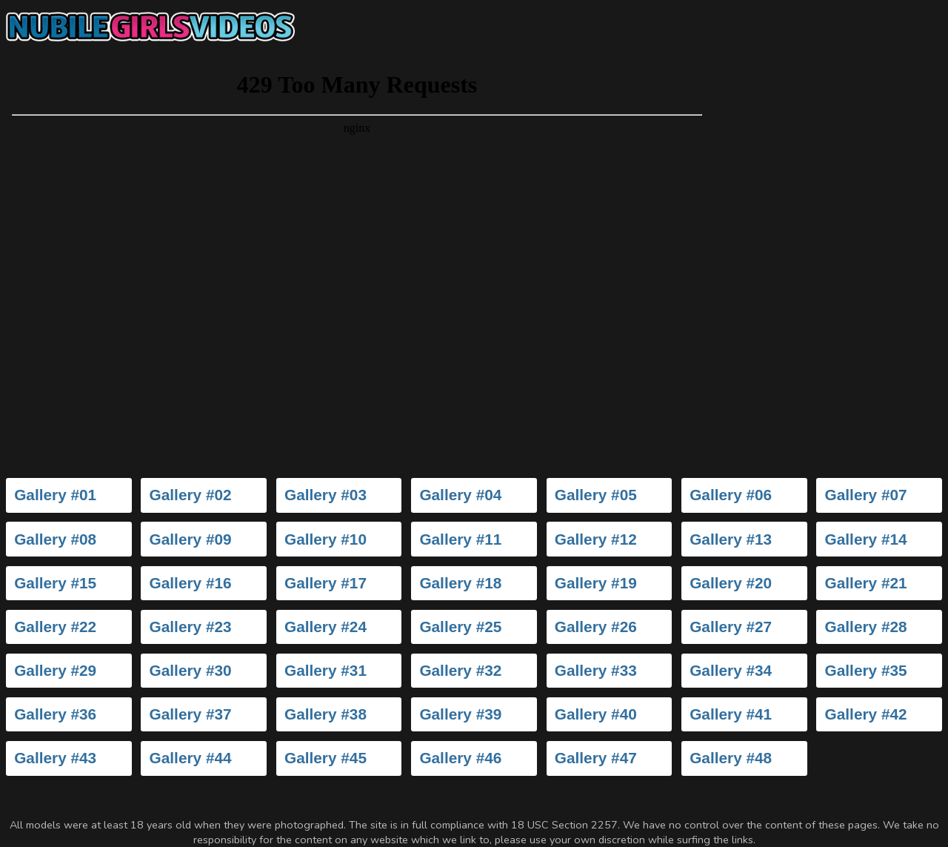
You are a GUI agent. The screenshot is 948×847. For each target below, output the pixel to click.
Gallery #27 (731, 626)
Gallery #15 (55, 582)
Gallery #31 (325, 670)
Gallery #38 (325, 714)
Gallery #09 (191, 539)
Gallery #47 (596, 757)
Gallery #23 (191, 626)
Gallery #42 (866, 714)
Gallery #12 (596, 539)
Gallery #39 (460, 714)
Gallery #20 (731, 582)
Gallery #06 (731, 494)
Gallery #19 (596, 582)
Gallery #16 (191, 582)
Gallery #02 (191, 494)
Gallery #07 (866, 494)
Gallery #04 (460, 494)
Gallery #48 (731, 757)
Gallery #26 (596, 626)
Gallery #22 (55, 626)
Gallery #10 (325, 539)
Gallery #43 (55, 757)
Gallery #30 (191, 670)
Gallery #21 (866, 582)
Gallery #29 (55, 670)
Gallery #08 (55, 539)
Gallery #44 (191, 757)
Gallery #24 (325, 626)
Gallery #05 (596, 494)
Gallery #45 (325, 757)
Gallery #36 (55, 714)
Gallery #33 (596, 670)
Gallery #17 (325, 582)
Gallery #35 (866, 670)
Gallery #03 (325, 494)
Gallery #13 (731, 539)
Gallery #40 (596, 714)
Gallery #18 (460, 582)
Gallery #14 (866, 539)
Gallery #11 (460, 539)
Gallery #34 (731, 670)
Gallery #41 (731, 714)
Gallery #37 (191, 714)
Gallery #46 (460, 757)
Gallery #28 (866, 626)
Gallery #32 (460, 670)
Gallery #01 (55, 494)
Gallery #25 (460, 626)
